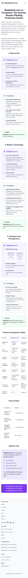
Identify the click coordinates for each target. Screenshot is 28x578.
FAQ (2, 513)
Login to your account (7, 532)
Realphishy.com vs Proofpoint (9, 550)
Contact (3, 519)
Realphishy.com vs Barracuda (8, 547)
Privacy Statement (6, 557)
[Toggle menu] (25, 2)
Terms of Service (5, 560)
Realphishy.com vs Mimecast (8, 544)
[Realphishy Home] (9, 2)
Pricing (3, 510)
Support (3, 516)
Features (3, 507)
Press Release (4, 566)
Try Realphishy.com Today (14, 488)
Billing (2, 535)
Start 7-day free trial (6, 529)
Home (2, 504)
